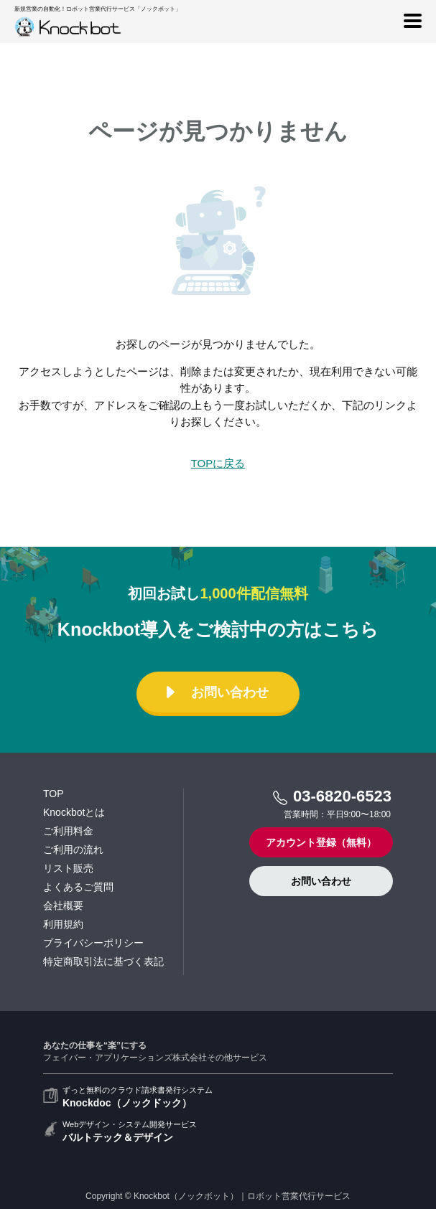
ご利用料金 (68, 831)
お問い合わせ (215, 692)
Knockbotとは (74, 812)
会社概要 (63, 905)
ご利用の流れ (73, 849)
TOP (53, 793)
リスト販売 (68, 868)
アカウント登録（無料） (321, 842)
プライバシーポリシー (93, 943)
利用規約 (63, 924)
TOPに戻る (218, 463)
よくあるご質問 (78, 887)
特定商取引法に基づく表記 (103, 961)
